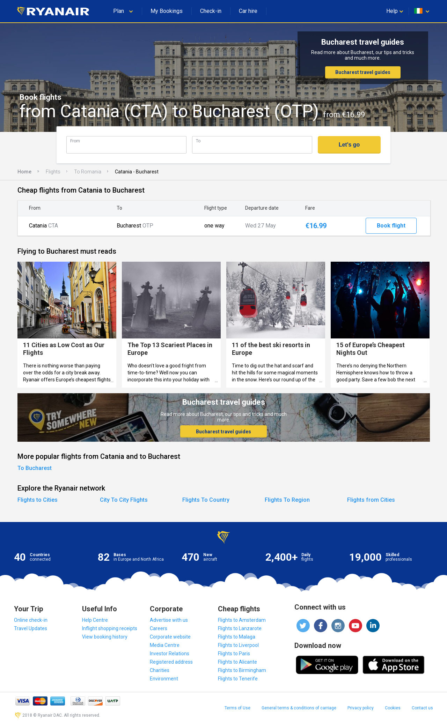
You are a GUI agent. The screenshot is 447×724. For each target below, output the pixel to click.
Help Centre (95, 620)
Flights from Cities (371, 500)
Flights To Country (205, 500)
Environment (164, 678)
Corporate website (170, 637)
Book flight (391, 225)
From (75, 141)
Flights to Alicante (237, 662)
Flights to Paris (234, 653)
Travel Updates (30, 628)
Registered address (171, 662)
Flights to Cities (37, 500)
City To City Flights (124, 500)
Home (24, 171)
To (198, 141)
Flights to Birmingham (242, 670)
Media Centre (164, 645)
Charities (159, 670)
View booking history (104, 637)
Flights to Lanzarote (240, 628)
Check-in (210, 11)
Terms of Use (237, 708)
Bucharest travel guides (362, 72)
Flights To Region (287, 500)
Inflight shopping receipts (109, 628)
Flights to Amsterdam (242, 620)
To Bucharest (34, 468)
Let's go (349, 145)
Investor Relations (169, 653)
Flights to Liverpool (238, 645)
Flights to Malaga (236, 637)
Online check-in (30, 620)
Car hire (248, 11)
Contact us (422, 708)
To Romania (87, 171)
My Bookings (167, 11)
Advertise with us (169, 620)
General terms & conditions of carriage (299, 708)
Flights (53, 171)
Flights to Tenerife (238, 678)
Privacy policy (360, 708)
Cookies (393, 708)
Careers (158, 628)
